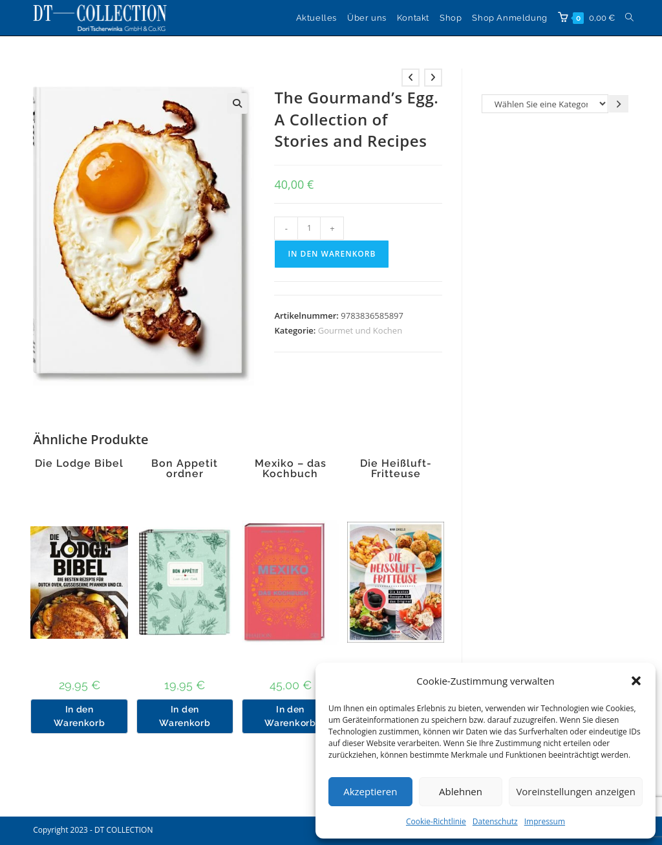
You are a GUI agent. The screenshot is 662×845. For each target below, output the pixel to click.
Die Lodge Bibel (79, 463)
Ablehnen (460, 791)
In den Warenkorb (332, 253)
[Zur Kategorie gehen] (618, 103)
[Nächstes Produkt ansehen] (433, 78)
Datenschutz (495, 821)
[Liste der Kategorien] (545, 103)
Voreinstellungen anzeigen (575, 791)
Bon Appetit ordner (184, 468)
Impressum (544, 821)
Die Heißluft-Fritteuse (396, 468)
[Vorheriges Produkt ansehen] (410, 78)
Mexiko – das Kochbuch (290, 468)
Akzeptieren (370, 791)
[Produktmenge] (309, 228)
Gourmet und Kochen (360, 330)
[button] (636, 680)
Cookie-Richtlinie (436, 821)
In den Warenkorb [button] (79, 716)
